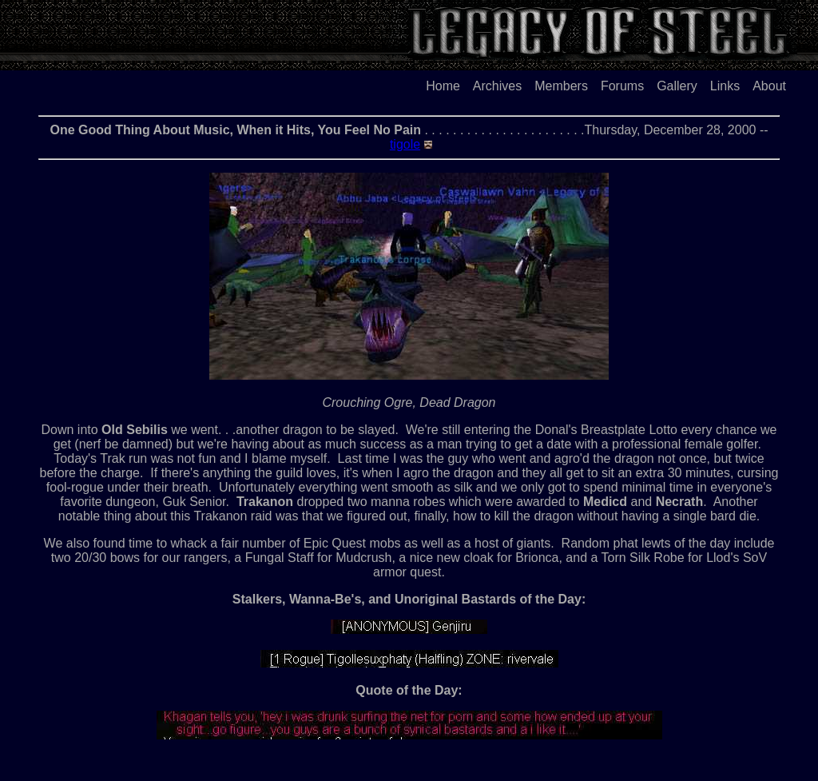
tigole (405, 144)
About (769, 86)
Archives (497, 86)
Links (725, 86)
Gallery (677, 86)
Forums (622, 86)
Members (561, 86)
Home (443, 86)
